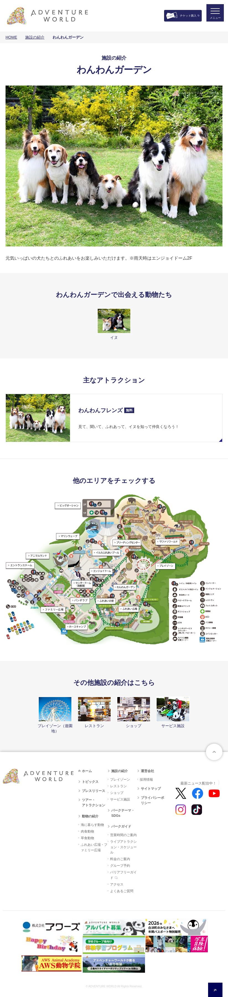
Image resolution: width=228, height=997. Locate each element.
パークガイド (121, 826)
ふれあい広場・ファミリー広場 (94, 847)
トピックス (90, 782)
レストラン (118, 786)
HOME (11, 37)
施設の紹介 (35, 37)
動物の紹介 (90, 816)
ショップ (116, 793)
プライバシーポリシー (152, 800)
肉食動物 (87, 831)
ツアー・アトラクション (93, 802)
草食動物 (87, 838)
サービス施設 (120, 799)
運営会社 (147, 771)
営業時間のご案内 (123, 835)
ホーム (87, 771)
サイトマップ (151, 789)
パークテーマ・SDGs (122, 813)
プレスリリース (93, 791)
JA (215, 989)
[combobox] (215, 990)
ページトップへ (214, 752)
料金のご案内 (120, 859)
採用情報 (146, 779)
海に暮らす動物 (92, 825)
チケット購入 (188, 15)
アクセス (116, 884)
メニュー (212, 20)
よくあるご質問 (121, 891)
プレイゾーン (120, 779)
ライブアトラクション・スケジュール (123, 847)
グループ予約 (120, 866)
